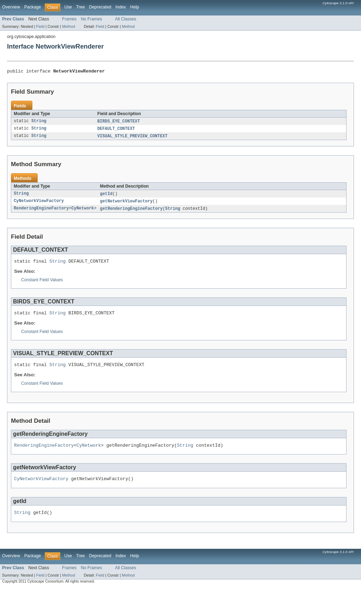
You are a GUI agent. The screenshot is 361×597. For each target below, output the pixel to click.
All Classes (125, 19)
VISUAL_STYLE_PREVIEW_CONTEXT (132, 138)
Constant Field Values (42, 284)
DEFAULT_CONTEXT (116, 130)
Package (32, 7)
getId (106, 196)
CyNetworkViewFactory (39, 204)
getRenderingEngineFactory (131, 211)
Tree (80, 7)
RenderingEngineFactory (41, 211)
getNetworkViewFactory (126, 204)
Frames (69, 19)
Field (40, 26)
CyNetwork (82, 211)
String (39, 122)
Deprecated (100, 7)
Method (68, 26)
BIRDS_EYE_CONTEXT (118, 122)
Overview (11, 7)
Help (134, 7)
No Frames (91, 19)
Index (120, 7)
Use (68, 7)
